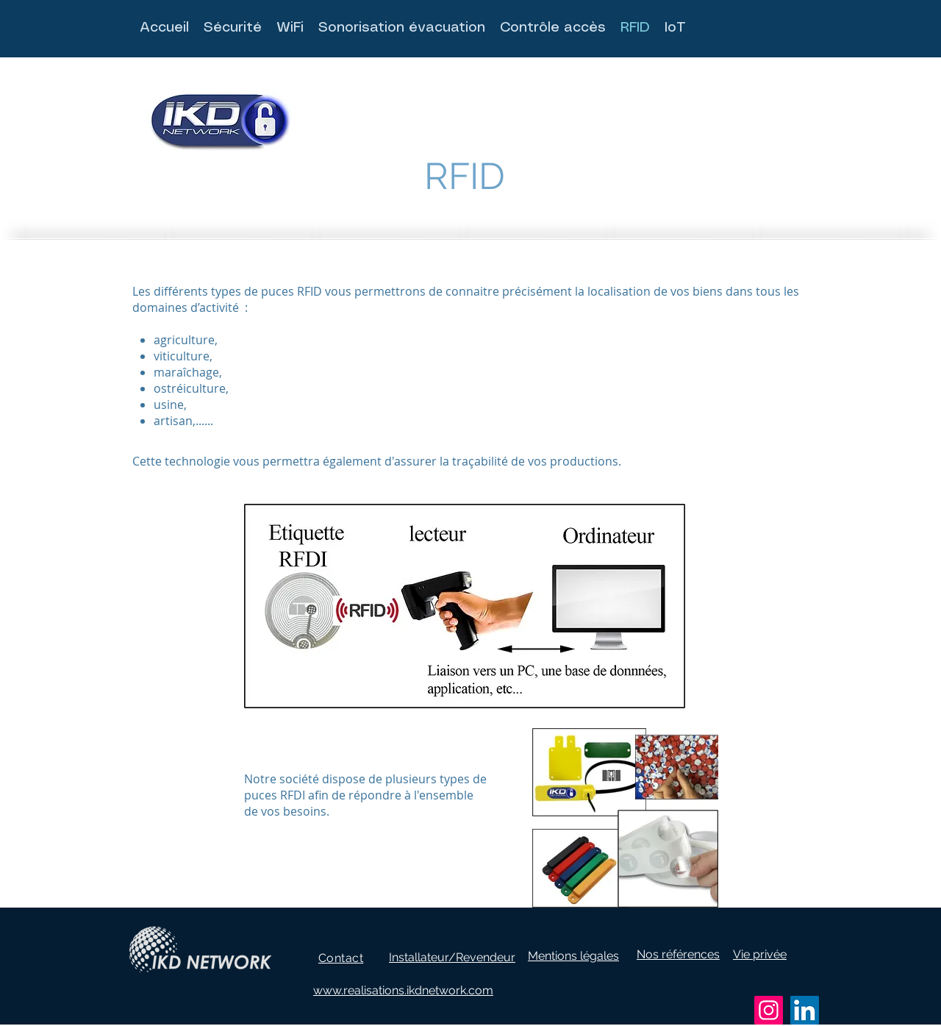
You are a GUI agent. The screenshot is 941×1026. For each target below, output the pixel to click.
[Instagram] (768, 1010)
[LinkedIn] (804, 1010)
